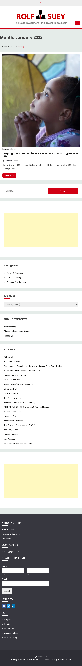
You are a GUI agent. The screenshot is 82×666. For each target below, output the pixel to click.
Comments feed (11, 633)
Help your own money (13, 380)
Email (5, 579)
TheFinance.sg (10, 327)
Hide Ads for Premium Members (18, 443)
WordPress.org (10, 637)
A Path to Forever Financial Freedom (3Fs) (22, 371)
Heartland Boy (10, 416)
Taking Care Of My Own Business (18, 384)
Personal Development (16, 282)
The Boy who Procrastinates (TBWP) (19, 425)
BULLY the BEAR (11, 389)
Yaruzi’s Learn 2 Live (13, 411)
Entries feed (9, 628)
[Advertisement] (41, 230)
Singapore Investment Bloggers (17, 331)
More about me (8, 529)
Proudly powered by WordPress (25, 659)
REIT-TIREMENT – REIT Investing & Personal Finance (27, 407)
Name (5, 566)
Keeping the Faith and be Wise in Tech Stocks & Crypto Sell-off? (40, 155)
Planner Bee (9, 336)
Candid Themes (65, 659)
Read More (9, 175)
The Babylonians (11, 430)
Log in (7, 624)
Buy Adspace (9, 439)
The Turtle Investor (12, 361)
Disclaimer (6, 538)
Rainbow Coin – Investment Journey (19, 402)
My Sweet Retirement (13, 421)
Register (8, 619)
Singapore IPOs (11, 434)
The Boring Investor (12, 398)
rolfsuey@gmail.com (10, 551)
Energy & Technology (15, 273)
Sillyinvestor (9, 357)
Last (28, 574)
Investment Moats (12, 393)
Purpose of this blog (11, 534)
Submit (7, 591)
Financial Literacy (9, 149)
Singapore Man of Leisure (15, 375)
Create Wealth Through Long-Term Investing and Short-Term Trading (33, 366)
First (3, 574)
